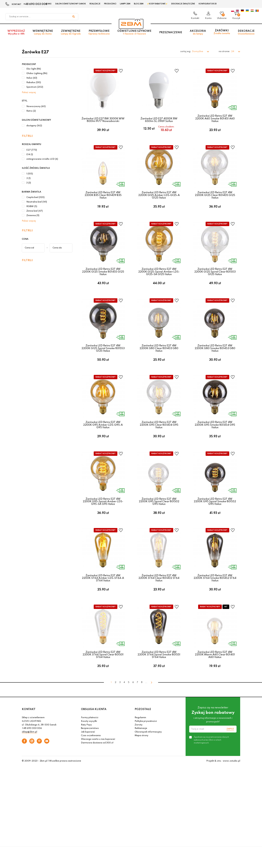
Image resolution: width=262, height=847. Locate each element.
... (146, 712)
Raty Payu (86, 754)
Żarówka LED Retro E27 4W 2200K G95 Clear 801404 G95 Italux (159, 440)
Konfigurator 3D (208, 4)
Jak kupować (88, 762)
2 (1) (28, 178)
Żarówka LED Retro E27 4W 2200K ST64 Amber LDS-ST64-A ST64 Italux (103, 600)
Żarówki (222, 34)
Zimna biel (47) (34, 211)
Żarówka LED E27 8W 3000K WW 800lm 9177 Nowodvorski (103, 119)
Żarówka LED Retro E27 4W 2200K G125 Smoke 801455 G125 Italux (103, 279)
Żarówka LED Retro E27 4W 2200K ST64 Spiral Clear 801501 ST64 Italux (103, 681)
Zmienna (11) (32, 215)
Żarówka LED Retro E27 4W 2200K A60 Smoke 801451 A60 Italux (215, 118)
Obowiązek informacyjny (148, 762)
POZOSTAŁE (143, 739)
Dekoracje (246, 34)
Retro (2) (31, 111)
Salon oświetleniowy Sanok (70, 4)
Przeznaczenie (170, 34)
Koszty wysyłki (89, 751)
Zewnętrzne (71, 34)
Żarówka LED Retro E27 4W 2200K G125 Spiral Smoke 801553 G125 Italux (103, 359)
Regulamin (140, 747)
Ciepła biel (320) (35, 197)
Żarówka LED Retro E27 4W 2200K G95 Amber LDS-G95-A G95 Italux (103, 440)
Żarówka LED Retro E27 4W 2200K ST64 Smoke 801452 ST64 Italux (215, 600)
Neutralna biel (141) (36, 202)
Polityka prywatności (146, 751)
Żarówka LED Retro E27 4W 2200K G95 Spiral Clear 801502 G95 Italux (159, 520)
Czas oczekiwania (91, 765)
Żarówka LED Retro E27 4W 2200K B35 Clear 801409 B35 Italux (103, 199)
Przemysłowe (99, 34)
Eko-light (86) (33, 69)
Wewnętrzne (42, 34)
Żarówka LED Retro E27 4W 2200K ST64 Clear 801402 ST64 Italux (158, 600)
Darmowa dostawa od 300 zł (97, 772)
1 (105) (29, 174)
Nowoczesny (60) (36, 106)
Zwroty (138, 754)
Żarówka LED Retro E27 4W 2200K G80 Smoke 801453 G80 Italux (215, 359)
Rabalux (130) (33, 82)
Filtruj (27, 136)
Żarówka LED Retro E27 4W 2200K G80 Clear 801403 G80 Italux (159, 359)
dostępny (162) (34, 126)
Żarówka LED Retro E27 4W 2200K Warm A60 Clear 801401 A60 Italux (215, 681)
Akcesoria (198, 34)
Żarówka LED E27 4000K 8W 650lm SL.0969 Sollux (158, 119)
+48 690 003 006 (35, 4)
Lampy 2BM (125, 4)
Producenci (110, 4)
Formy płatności (89, 747)
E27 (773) (31, 150)
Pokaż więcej (29, 92)
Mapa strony (141, 765)
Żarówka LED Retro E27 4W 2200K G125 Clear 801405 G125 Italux (215, 199)
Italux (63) (31, 78)
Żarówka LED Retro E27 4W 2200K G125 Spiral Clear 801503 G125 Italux (215, 279)
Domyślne (198, 51)
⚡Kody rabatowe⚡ (157, 4)
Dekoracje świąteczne (183, 4)
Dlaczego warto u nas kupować (98, 769)
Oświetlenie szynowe (134, 34)
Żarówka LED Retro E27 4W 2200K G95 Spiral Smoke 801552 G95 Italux (215, 520)
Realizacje (95, 4)
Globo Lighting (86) (36, 73)
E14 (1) (29, 155)
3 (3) (28, 183)
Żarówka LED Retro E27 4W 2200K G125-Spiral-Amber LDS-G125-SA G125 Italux (159, 279)
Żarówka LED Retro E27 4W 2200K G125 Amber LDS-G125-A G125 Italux (159, 199)
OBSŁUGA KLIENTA (93, 739)
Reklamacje (141, 758)
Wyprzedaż (16, 34)
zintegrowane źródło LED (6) (42, 159)
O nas (48, 4)
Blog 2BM (138, 4)
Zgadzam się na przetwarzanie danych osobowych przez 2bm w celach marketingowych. (211, 769)
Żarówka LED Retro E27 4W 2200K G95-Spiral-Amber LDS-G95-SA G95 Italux (103, 520)
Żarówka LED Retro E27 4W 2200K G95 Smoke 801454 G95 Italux (215, 440)
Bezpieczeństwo (90, 758)
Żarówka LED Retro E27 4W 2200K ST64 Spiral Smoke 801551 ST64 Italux (159, 681)
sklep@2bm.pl (29, 762)
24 (233, 51)
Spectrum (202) (34, 87)
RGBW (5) (31, 206)
